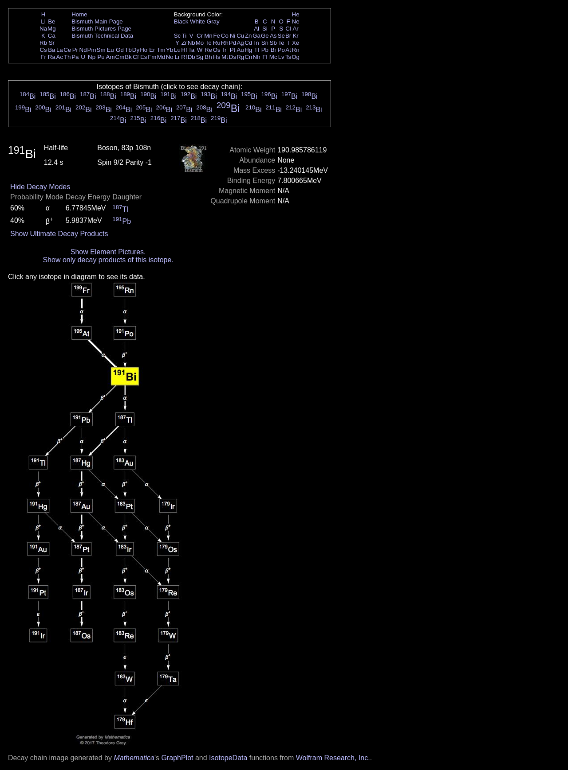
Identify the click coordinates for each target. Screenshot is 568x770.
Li (43, 21)
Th (67, 57)
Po (281, 50)
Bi (273, 50)
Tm (161, 50)
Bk (128, 57)
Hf (184, 50)
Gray (213, 21)
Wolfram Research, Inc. (333, 758)
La (59, 50)
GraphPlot (177, 758)
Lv (281, 57)
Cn (248, 57)
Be (51, 21)
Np (91, 57)
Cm (120, 57)
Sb (273, 42)
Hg (248, 50)
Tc (208, 42)
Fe (216, 35)
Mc (273, 57)
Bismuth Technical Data (102, 35)
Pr (75, 50)
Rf (184, 57)
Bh (208, 57)
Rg (240, 57)
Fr (43, 57)
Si (265, 28)
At (288, 50)
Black (181, 21)
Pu (100, 57)
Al (256, 28)
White (197, 21)
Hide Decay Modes (40, 187)
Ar (295, 28)
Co (225, 35)
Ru (217, 42)
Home (79, 14)
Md (161, 57)
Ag (240, 42)
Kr (295, 35)
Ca (51, 35)
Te (281, 42)
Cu (240, 35)
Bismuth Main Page (97, 21)
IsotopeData (228, 758)
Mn (208, 35)
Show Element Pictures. (108, 252)
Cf (135, 57)
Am (110, 57)
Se (281, 35)
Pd (232, 42)
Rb (43, 42)
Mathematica (134, 758)
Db (191, 57)
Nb (191, 42)
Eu (110, 50)
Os (217, 50)
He (296, 14)
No (170, 57)
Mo (200, 42)
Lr (177, 57)
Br (288, 35)
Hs (216, 57)
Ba (51, 50)
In (256, 42)
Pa (75, 57)
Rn (296, 50)
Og (296, 57)
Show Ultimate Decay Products (59, 233)
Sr (52, 42)
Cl (288, 28)
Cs (43, 50)
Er (152, 50)
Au (240, 50)
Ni (233, 35)
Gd (120, 50)
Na (43, 28)
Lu (177, 50)
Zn (248, 35)
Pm (91, 50)
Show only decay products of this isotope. (108, 260)
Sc (177, 35)
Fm (152, 57)
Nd (83, 50)
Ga (256, 35)
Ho (143, 50)
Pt (233, 50)
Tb (128, 50)
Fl (264, 57)
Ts (288, 57)
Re (208, 50)
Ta (191, 50)
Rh (225, 42)
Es (143, 57)
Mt (224, 57)
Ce (67, 50)
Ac (59, 57)
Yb (169, 50)
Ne (296, 21)
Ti (184, 35)
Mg (51, 28)
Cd (248, 42)
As (273, 35)
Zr (184, 42)
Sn (264, 42)
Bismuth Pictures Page (101, 28)
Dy (135, 50)
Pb (264, 50)
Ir (224, 50)
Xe (295, 42)
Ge (265, 35)
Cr (200, 35)
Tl (256, 50)
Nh (256, 57)
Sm (101, 50)
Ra (51, 57)
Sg (199, 57)
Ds (232, 57)
